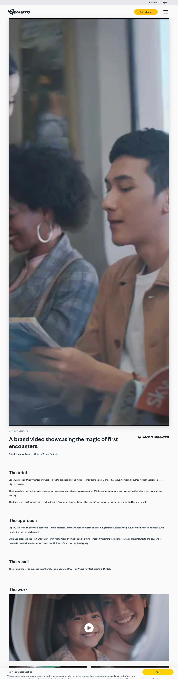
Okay (158, 661)
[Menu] (165, 11)
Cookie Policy (17, 672)
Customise (158, 668)
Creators (153, 2)
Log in (164, 2)
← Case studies (18, 431)
